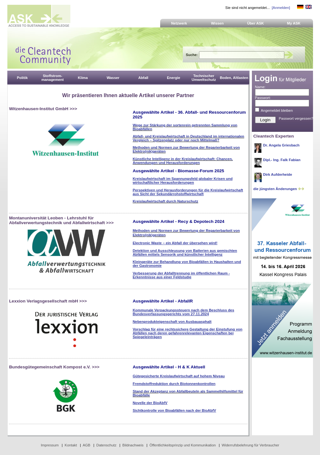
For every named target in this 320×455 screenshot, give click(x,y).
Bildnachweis (132, 445)
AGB (86, 445)
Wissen (217, 23)
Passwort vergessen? (296, 118)
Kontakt (71, 445)
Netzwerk (179, 23)
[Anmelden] (281, 8)
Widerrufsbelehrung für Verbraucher (250, 445)
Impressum (50, 445)
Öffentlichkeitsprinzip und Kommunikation (182, 445)
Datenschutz (106, 445)
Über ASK (255, 23)
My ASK (294, 23)
